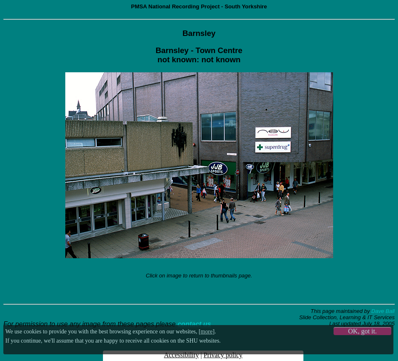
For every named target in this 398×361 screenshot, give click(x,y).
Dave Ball (383, 311)
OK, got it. (362, 331)
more (206, 331)
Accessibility (181, 354)
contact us (194, 324)
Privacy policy (222, 354)
